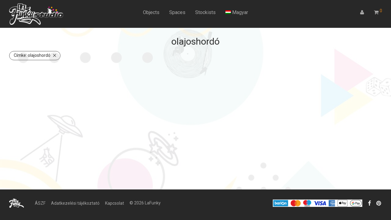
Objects (151, 12)
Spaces (177, 12)
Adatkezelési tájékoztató (75, 203)
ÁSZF (40, 203)
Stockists (205, 12)
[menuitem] (237, 12)
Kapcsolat (114, 203)
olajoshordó (32, 55)
